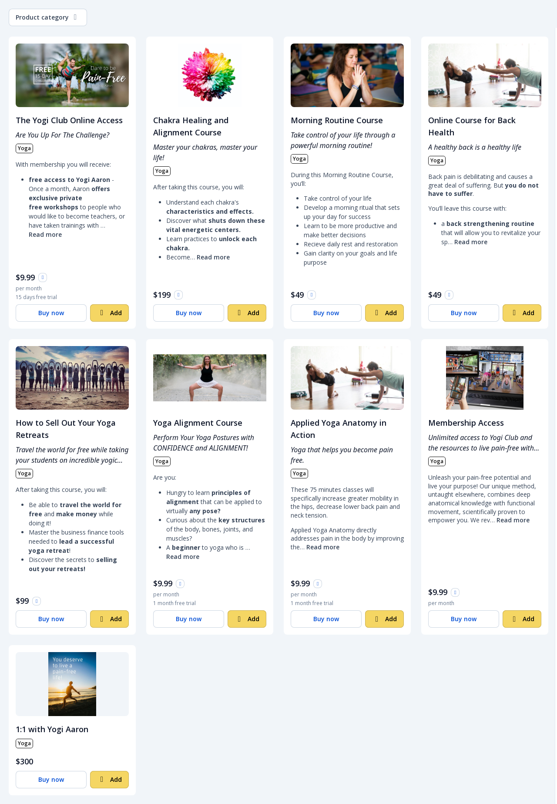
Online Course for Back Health (472, 126)
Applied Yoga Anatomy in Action (338, 428)
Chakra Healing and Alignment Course (190, 126)
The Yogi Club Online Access (69, 120)
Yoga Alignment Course (197, 422)
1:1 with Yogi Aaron (52, 729)
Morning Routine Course (337, 120)
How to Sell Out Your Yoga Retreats (66, 428)
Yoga (24, 148)
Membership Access (466, 422)
